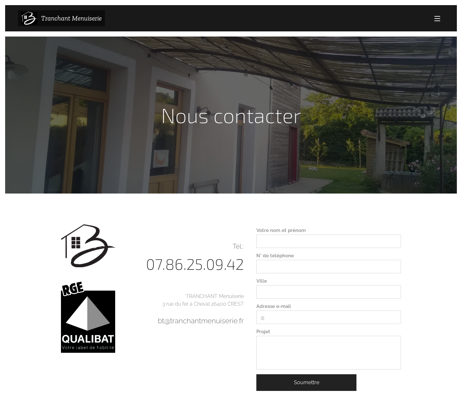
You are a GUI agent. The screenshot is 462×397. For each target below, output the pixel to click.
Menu (437, 18)
